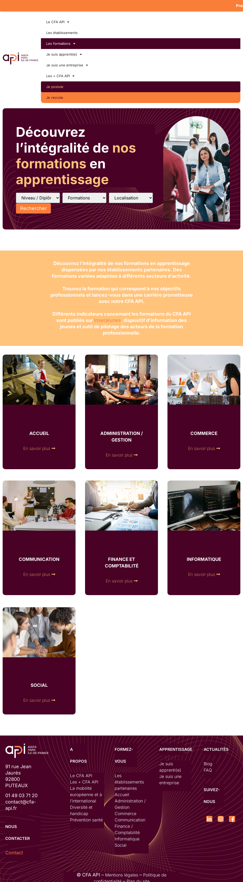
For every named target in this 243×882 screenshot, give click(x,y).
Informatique (127, 837)
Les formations (60, 42)
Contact (14, 851)
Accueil (122, 793)
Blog (208, 762)
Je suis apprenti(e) (64, 53)
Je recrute (54, 96)
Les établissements (62, 31)
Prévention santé (86, 818)
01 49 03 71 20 (21, 794)
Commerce (125, 812)
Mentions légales (121, 873)
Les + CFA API (60, 74)
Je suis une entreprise (67, 64)
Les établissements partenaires (129, 781)
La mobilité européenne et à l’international (86, 793)
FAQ (208, 768)
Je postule (54, 85)
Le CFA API (57, 20)
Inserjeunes (107, 319)
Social (121, 843)
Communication (130, 818)
